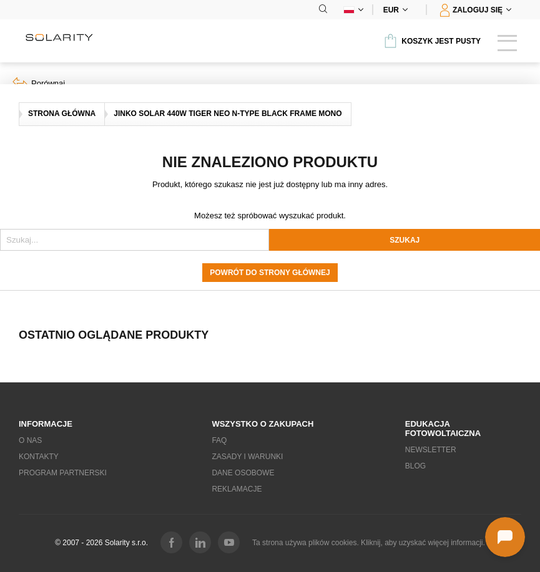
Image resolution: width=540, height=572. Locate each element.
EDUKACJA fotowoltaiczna (443, 428)
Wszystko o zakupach (262, 424)
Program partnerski (63, 472)
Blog (415, 466)
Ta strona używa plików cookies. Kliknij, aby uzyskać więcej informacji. (368, 542)
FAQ (219, 440)
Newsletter (430, 449)
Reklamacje (237, 489)
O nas (30, 440)
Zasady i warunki (247, 456)
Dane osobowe (243, 472)
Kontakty (39, 456)
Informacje (45, 424)
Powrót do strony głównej (270, 272)
